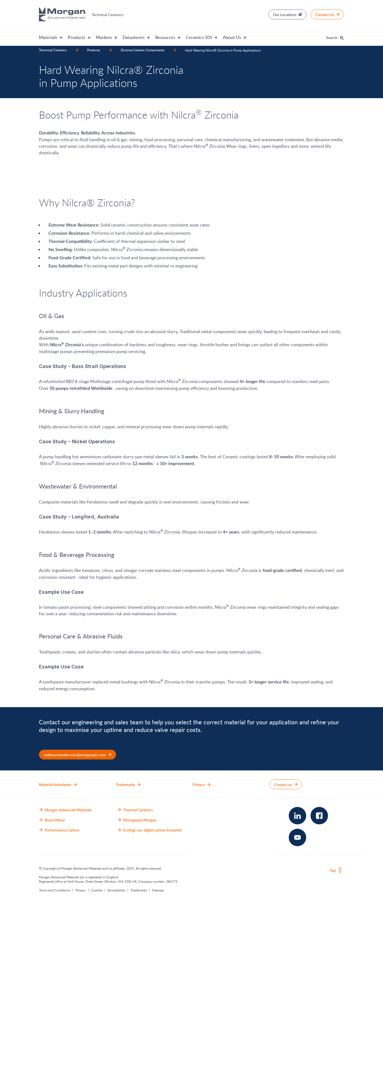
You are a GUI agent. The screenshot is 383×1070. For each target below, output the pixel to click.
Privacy (80, 1057)
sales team (129, 889)
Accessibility (116, 1057)
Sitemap (158, 1057)
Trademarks (138, 1057)
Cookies (96, 1057)
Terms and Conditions (54, 1057)
